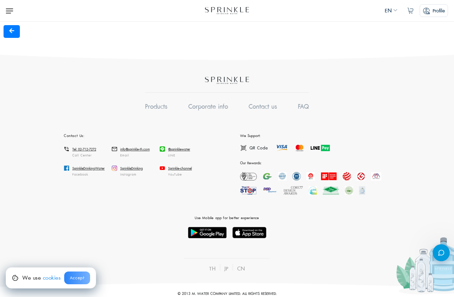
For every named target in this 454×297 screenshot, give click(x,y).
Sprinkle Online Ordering (227, 10)
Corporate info (208, 106)
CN (241, 268)
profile (434, 11)
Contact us (263, 106)
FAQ (303, 106)
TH (212, 268)
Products (156, 106)
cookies (52, 277)
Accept (77, 278)
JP (226, 268)
